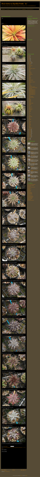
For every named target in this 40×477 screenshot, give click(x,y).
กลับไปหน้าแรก (3, 9)
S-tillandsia (29, 189)
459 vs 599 (30, 72)
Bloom (29, 98)
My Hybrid (30, 119)
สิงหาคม (30, 130)
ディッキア (23, 447)
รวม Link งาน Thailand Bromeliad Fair (33, 87)
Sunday (30, 122)
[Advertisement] (14, 12)
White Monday (30, 88)
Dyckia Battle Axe (13, 447)
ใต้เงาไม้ (30, 66)
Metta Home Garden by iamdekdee (31, 184)
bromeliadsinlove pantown (30, 196)
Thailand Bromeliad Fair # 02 (32, 93)
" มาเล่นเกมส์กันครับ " (33, 162)
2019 (29, 57)
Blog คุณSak (29, 191)
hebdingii (30, 100)
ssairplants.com (29, 199)
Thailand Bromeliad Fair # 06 (32, 89)
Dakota (29, 123)
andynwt (21, 475)
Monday (30, 75)
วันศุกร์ (29, 67)
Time (29, 117)
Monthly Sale (32, 166)
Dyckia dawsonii (16, 447)
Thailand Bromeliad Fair (31, 97)
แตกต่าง (30, 113)
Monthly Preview (30, 74)
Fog (29, 112)
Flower (29, 118)
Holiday (30, 71)
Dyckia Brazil (29, 186)
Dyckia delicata (20, 447)
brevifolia (30, 99)
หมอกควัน (30, 121)
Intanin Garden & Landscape (31, 185)
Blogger (26, 475)
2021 (29, 55)
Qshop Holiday (30, 116)
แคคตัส (5, 447)
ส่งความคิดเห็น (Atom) (7, 471)
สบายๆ (29, 70)
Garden (30, 95)
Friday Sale (32, 142)
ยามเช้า (30, 69)
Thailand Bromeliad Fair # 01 (32, 94)
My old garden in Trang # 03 (32, 68)
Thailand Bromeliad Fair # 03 (32, 92)
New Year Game (32, 178)
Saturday (30, 124)
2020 (29, 56)
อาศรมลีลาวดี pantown (30, 197)
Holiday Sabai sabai (31, 96)
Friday (31, 174)
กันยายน (30, 129)
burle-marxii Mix (30, 65)
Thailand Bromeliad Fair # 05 (32, 90)
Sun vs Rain (30, 73)
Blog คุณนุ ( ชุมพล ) (30, 192)
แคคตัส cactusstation (30, 198)
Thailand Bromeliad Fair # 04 (32, 91)
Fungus (30, 64)
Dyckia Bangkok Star (8, 447)
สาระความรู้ (7, 9)
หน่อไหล (30, 115)
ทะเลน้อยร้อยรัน (24, 9)
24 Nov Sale (32, 151)
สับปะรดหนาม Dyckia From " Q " (14, 3)
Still (29, 120)
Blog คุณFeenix (29, 190)
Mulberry (30, 111)
